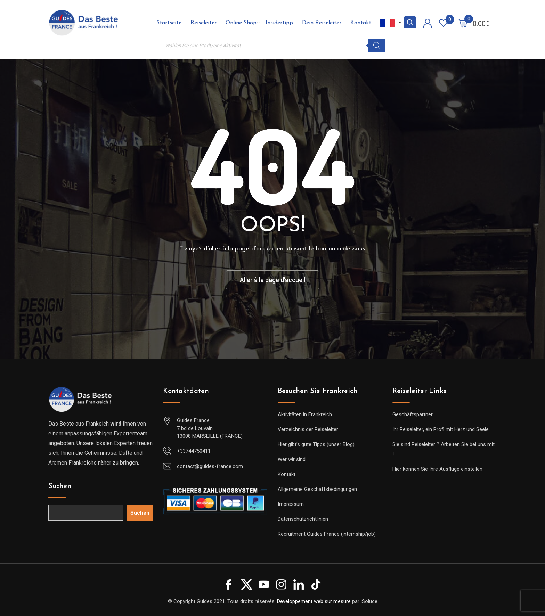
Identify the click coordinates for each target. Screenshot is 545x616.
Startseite (168, 23)
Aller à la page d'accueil (273, 280)
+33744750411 (194, 451)
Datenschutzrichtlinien (303, 519)
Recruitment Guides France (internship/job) (327, 534)
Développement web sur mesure (314, 601)
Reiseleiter (203, 23)
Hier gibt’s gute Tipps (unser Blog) (316, 445)
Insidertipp (279, 23)
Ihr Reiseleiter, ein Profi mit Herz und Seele (440, 430)
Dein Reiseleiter (321, 23)
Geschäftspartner (412, 415)
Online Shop (241, 23)
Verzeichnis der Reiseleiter (308, 430)
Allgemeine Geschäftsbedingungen (317, 489)
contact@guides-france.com (210, 466)
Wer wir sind (292, 460)
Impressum (291, 504)
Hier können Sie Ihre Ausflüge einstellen (437, 469)
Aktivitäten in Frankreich (305, 415)
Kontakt (360, 23)
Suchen (60, 486)
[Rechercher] (376, 45)
